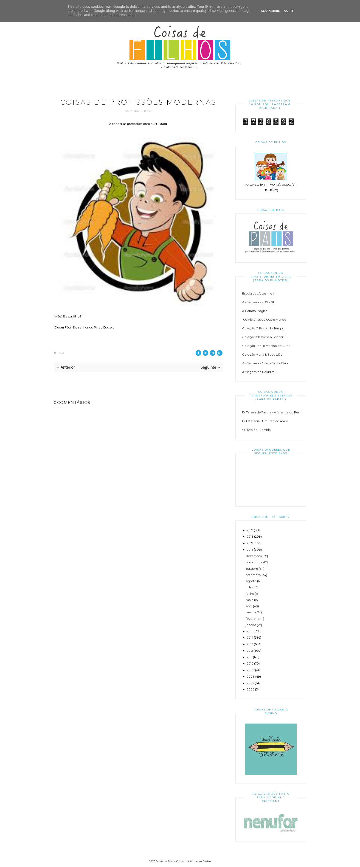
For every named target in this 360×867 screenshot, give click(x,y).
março (251, 612)
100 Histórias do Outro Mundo (264, 319)
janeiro (251, 625)
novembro (254, 562)
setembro (253, 575)
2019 (250, 530)
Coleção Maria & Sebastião (262, 354)
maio (249, 600)
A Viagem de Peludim (258, 372)
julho (249, 587)
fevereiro (253, 618)
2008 (251, 676)
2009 (250, 670)
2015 (250, 631)
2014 (250, 637)
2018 (250, 536)
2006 (250, 689)
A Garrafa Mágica (254, 311)
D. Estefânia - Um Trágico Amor (265, 421)
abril (249, 606)
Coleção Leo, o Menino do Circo (266, 346)
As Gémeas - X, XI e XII (258, 302)
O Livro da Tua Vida (256, 430)
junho (250, 593)
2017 (250, 543)
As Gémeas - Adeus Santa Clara (265, 363)
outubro (252, 568)
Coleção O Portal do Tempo (263, 328)
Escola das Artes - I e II (258, 293)
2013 (250, 644)
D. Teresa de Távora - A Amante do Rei (270, 412)
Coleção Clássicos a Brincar (262, 337)
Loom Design (203, 861)
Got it (288, 10)
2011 (249, 657)
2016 (250, 549)
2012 (250, 650)
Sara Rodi (133, 110)
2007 (250, 683)
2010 (250, 663)
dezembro (254, 556)
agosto (251, 581)
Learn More (270, 10)
